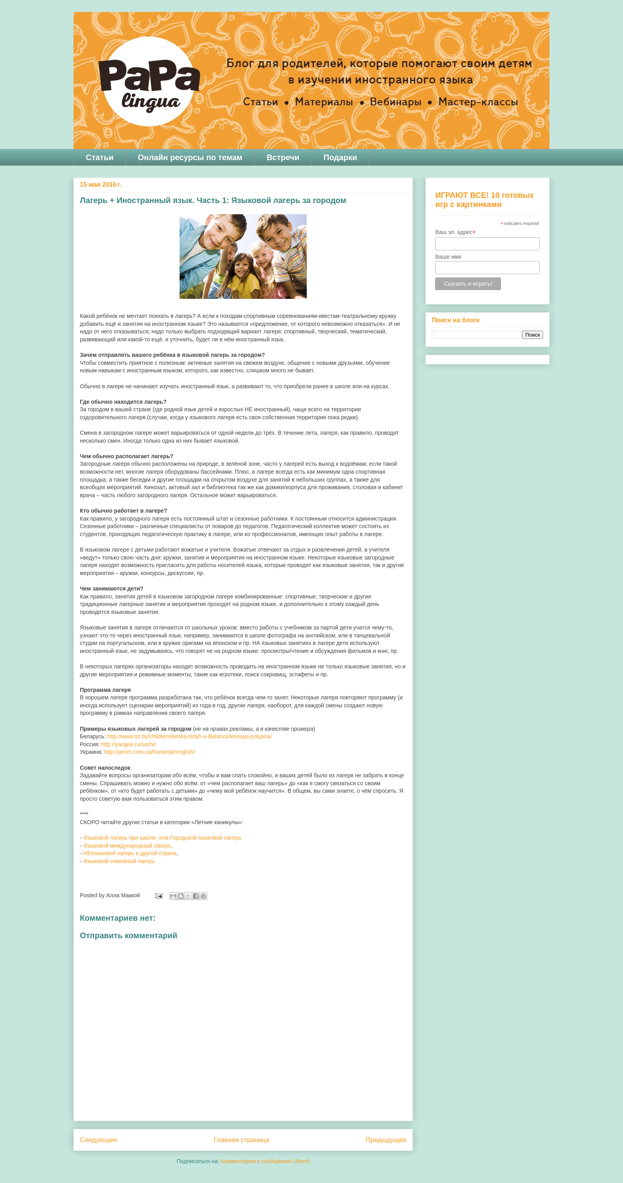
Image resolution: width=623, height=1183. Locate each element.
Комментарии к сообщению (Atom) (265, 1161)
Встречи (283, 157)
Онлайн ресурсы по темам (190, 157)
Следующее (98, 1140)
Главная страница (241, 1140)
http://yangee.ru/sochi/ (128, 744)
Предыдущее (386, 1140)
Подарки (340, 157)
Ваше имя (448, 257)
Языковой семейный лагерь (120, 861)
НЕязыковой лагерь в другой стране (130, 853)
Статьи (100, 157)
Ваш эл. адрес (455, 232)
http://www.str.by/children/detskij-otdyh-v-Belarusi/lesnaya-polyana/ (189, 736)
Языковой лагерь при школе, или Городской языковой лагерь (162, 837)
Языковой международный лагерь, (128, 845)
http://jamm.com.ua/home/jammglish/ (149, 752)
